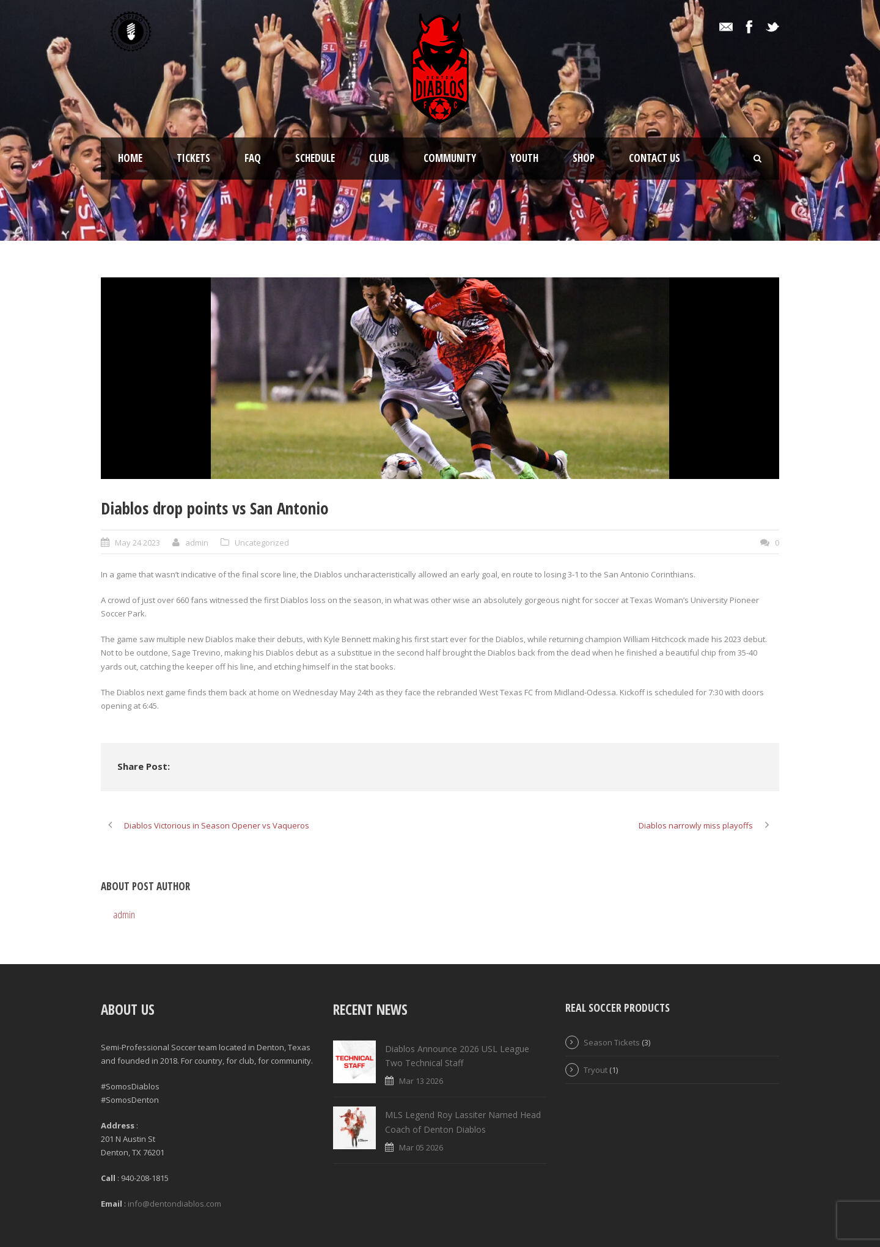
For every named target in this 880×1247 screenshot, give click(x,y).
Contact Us (654, 158)
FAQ (252, 158)
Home (130, 158)
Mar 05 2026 (421, 1147)
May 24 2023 (137, 542)
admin (196, 542)
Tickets (193, 158)
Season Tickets (612, 1042)
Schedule (315, 158)
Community (450, 158)
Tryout (595, 1069)
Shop (584, 158)
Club (379, 158)
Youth (524, 158)
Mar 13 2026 (421, 1080)
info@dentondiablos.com (174, 1203)
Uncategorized (262, 542)
